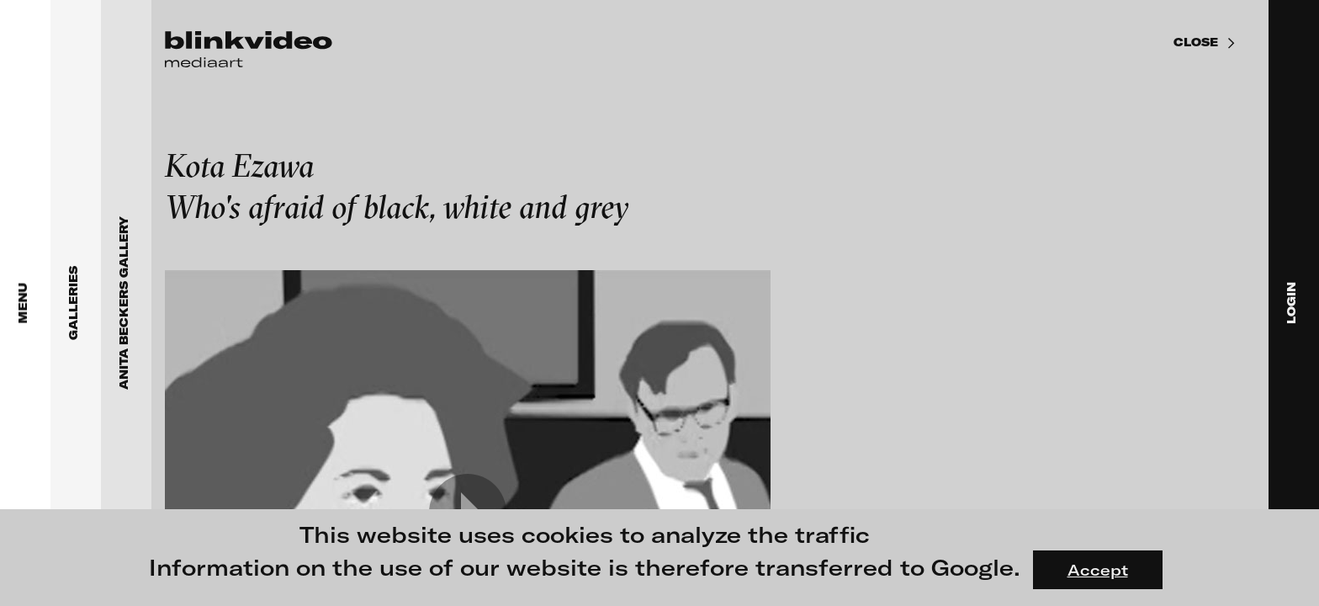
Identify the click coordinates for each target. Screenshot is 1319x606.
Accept (1097, 570)
